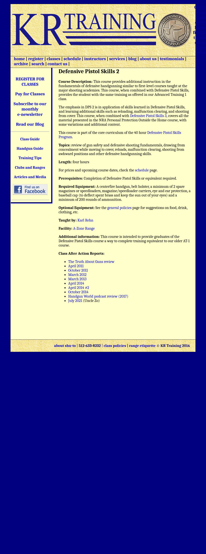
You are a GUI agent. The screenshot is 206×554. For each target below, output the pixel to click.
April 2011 (76, 266)
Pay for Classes (30, 94)
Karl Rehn (85, 220)
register (36, 58)
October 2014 (78, 292)
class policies (115, 346)
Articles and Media (30, 177)
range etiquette (142, 346)
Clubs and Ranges (30, 167)
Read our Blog (30, 124)
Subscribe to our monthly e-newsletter (30, 109)
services (117, 58)
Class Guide (30, 139)
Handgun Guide (30, 148)
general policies (119, 208)
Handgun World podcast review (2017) (98, 296)
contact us (57, 63)
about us (148, 58)
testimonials (172, 58)
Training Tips (30, 158)
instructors (95, 58)
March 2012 (77, 275)
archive (21, 63)
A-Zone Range (84, 228)
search (37, 63)
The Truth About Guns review (91, 262)
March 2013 (77, 279)
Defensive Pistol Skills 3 (148, 116)
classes (53, 58)
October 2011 (78, 270)
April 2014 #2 (78, 288)
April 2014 (76, 283)
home (19, 58)
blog (132, 58)
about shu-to (65, 346)
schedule (72, 58)
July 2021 (75, 301)
